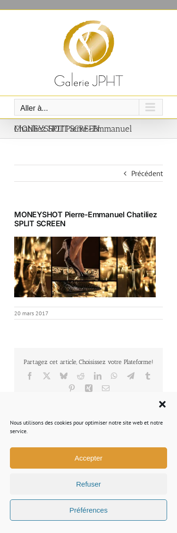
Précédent (147, 173)
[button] (162, 404)
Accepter (88, 458)
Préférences (88, 510)
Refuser (88, 484)
